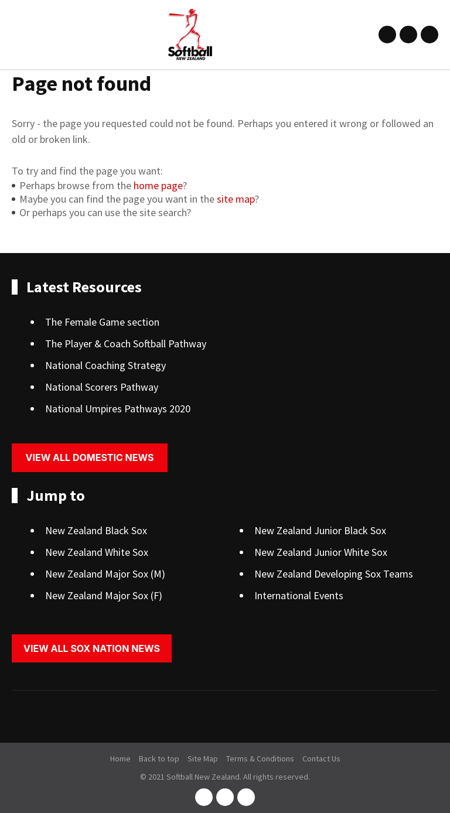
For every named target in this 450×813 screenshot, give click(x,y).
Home (120, 758)
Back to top (159, 758)
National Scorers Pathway (101, 387)
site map (236, 199)
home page (158, 185)
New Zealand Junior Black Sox (320, 530)
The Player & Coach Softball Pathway (125, 343)
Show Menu (19, 34)
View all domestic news (90, 457)
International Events (298, 595)
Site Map (203, 758)
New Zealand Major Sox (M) (105, 573)
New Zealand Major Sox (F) (103, 595)
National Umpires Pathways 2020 (117, 408)
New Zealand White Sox (96, 552)
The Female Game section (102, 322)
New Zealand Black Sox (96, 530)
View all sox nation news (91, 648)
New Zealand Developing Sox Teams (333, 573)
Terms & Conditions (260, 758)
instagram (408, 34)
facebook (387, 34)
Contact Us (321, 758)
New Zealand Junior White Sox (320, 552)
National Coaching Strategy (105, 365)
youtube (429, 34)
